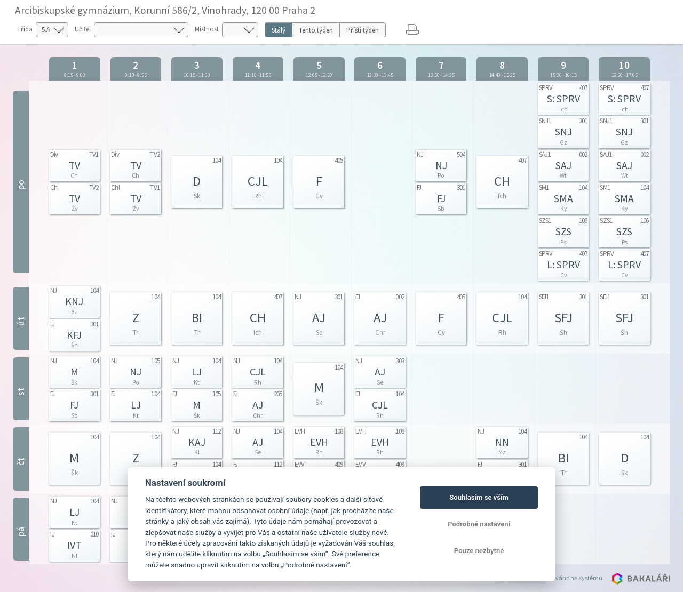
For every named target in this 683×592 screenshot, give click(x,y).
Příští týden (362, 30)
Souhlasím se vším (479, 497)
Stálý (278, 30)
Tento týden (316, 30)
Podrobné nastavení (479, 524)
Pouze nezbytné (479, 551)
